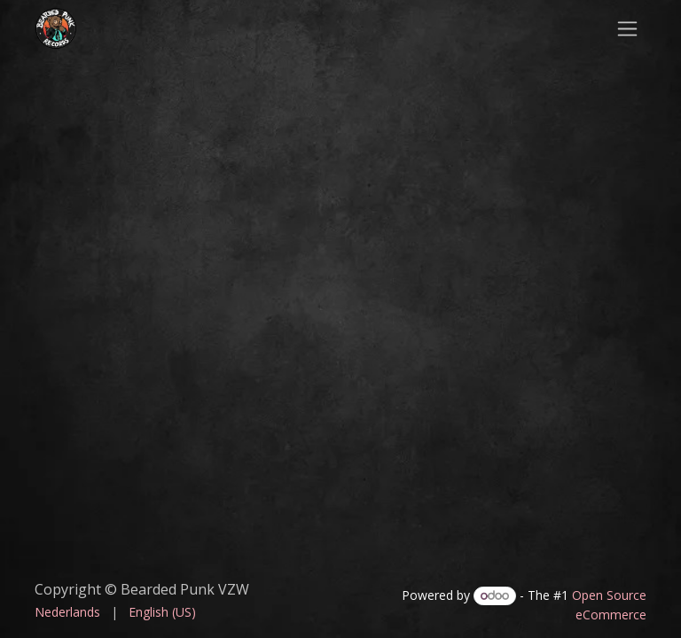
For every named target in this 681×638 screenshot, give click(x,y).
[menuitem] (67, 612)
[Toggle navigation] (627, 28)
